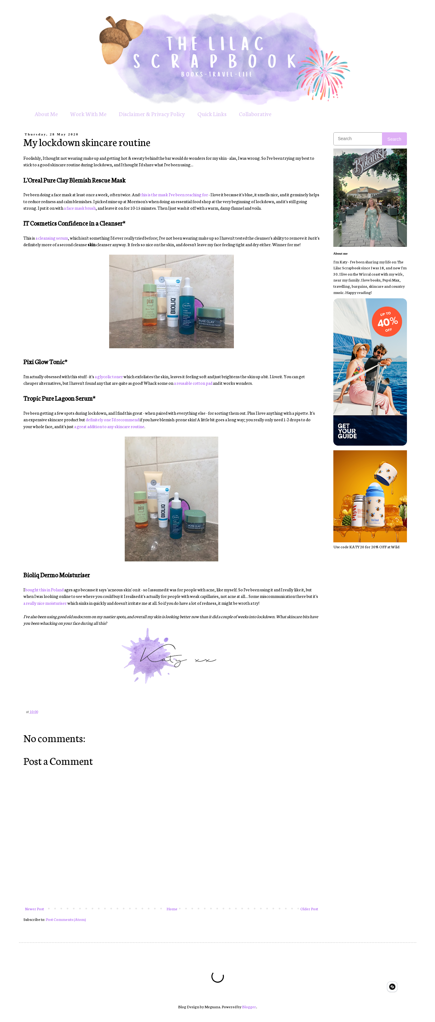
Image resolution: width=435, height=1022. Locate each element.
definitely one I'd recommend (112, 419)
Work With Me (88, 114)
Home (172, 908)
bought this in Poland (44, 589)
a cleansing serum (52, 238)
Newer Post (34, 908)
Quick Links (211, 114)
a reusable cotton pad (193, 383)
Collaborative (255, 114)
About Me (46, 114)
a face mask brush (80, 208)
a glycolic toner (109, 376)
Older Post (309, 908)
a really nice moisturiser (45, 603)
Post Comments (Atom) (66, 919)
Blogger (249, 1006)
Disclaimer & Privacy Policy (152, 114)
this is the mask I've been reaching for (174, 194)
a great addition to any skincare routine (109, 426)
